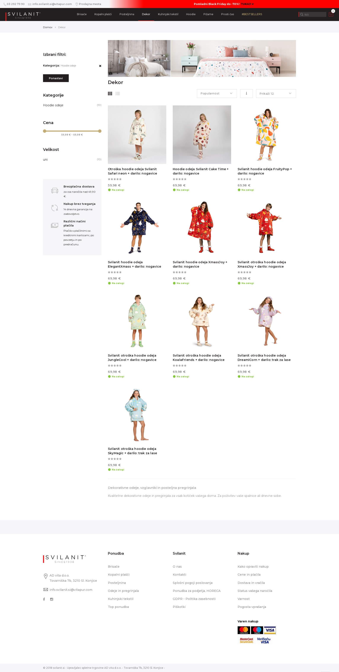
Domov (48, 27)
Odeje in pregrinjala (123, 591)
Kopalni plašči (103, 14)
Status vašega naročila (255, 591)
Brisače (82, 14)
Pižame (208, 14)
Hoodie (191, 14)
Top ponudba (118, 607)
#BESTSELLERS (252, 14)
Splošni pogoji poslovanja (193, 583)
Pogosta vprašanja (252, 607)
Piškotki (179, 607)
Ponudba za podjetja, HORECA (197, 591)
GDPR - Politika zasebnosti (194, 599)
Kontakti (179, 575)
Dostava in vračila (251, 583)
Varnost (244, 599)
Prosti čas (227, 14)
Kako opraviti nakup (253, 567)
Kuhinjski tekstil (168, 14)
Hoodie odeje (53, 105)
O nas (177, 567)
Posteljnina (127, 14)
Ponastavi (56, 78)
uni (45, 160)
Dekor (146, 14)
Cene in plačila (249, 575)
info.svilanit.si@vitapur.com (71, 590)
